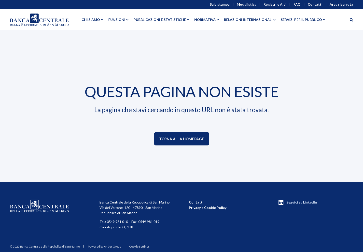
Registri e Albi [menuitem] (275, 4)
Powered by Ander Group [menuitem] (104, 246)
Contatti (196, 202)
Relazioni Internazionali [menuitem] (248, 19)
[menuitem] (45, 246)
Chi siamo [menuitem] (91, 19)
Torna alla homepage (181, 139)
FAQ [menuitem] (297, 4)
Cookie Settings (139, 246)
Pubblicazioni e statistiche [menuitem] (160, 19)
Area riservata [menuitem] (341, 4)
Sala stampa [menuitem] (220, 4)
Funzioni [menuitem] (116, 19)
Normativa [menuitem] (205, 19)
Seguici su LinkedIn (301, 202)
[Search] (351, 19)
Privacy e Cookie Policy (207, 207)
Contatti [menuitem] (315, 4)
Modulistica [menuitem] (246, 4)
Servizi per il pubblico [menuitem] (301, 19)
